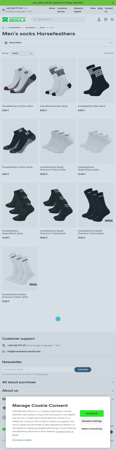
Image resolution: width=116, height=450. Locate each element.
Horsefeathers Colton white (17, 106)
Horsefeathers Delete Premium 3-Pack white (15, 295)
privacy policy (42, 374)
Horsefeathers (15, 27)
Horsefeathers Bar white (54, 106)
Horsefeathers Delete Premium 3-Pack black (91, 232)
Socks (42, 27)
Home (52, 8)
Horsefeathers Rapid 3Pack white (88, 168)
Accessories (30, 27)
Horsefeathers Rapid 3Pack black (12, 232)
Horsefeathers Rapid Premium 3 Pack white (53, 168)
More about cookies (21, 440)
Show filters (13, 42)
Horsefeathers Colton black (17, 167)
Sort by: (5, 53)
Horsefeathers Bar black (91, 106)
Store (93, 8)
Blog (100, 8)
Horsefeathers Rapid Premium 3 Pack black (52, 232)
